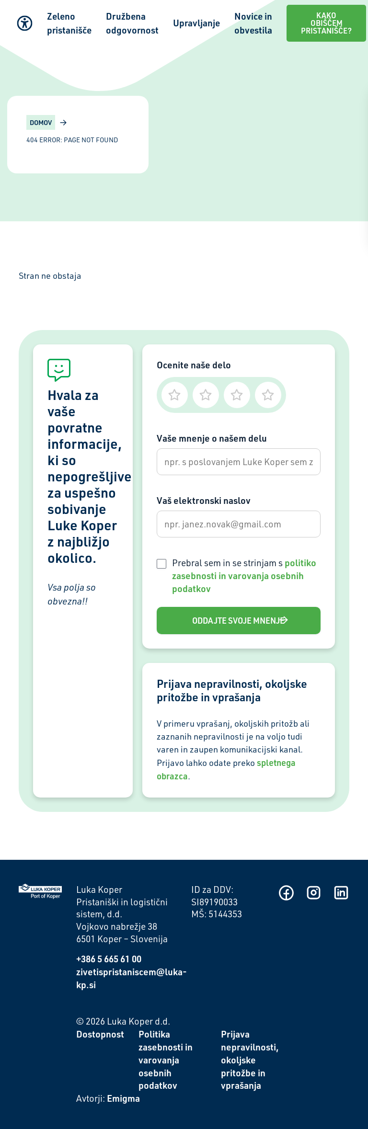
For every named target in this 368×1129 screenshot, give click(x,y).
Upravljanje (196, 23)
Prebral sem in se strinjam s (244, 575)
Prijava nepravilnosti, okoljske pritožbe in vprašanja (250, 1060)
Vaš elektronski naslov (204, 500)
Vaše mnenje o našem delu (212, 438)
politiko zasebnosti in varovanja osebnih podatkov (244, 575)
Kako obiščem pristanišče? (326, 23)
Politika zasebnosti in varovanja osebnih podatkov (165, 1060)
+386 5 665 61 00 (108, 959)
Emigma (123, 1098)
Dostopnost (100, 1034)
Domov (41, 122)
